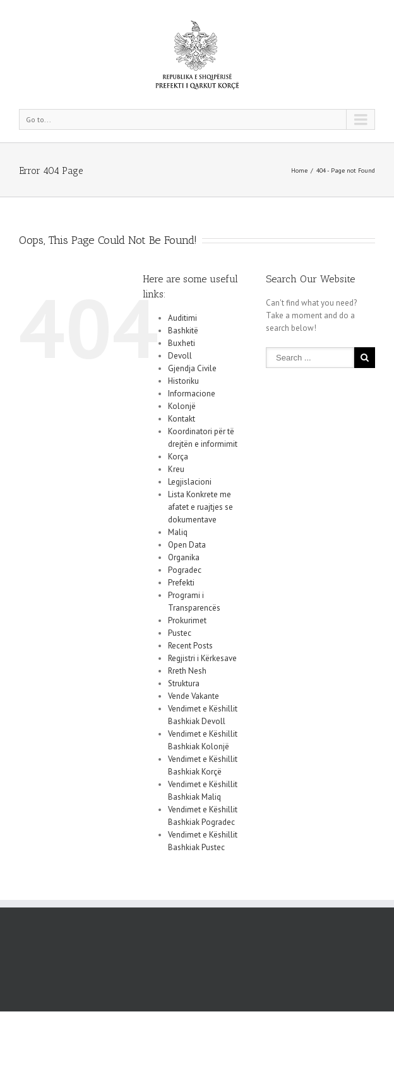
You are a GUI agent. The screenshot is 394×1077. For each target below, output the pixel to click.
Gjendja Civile (192, 368)
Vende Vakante (193, 696)
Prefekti (181, 582)
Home (299, 170)
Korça (178, 456)
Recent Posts (190, 645)
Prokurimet (187, 620)
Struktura (184, 683)
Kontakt (181, 418)
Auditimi (182, 318)
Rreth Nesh (187, 670)
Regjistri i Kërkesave (202, 658)
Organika (184, 557)
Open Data (187, 544)
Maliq (178, 532)
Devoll (180, 355)
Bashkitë (183, 330)
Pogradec (184, 570)
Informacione (191, 393)
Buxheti (181, 343)
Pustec (179, 633)
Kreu (176, 469)
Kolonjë (182, 406)
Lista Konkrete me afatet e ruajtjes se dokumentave (200, 507)
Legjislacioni (190, 481)
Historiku (183, 381)
